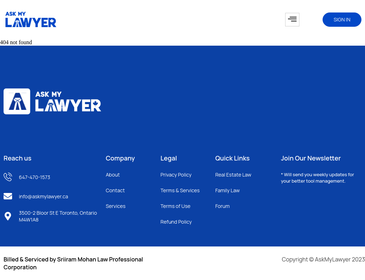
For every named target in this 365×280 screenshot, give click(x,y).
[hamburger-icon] (292, 19)
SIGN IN (342, 19)
